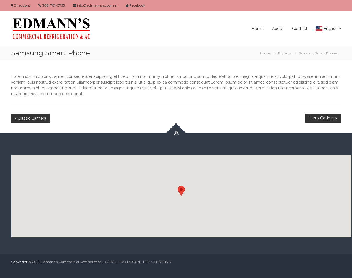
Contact (299, 28)
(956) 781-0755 (51, 5)
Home (257, 28)
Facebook (135, 5)
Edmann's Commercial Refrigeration (71, 262)
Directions (20, 5)
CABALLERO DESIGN (122, 262)
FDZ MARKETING (157, 262)
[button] (181, 191)
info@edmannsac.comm (95, 5)
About (278, 28)
